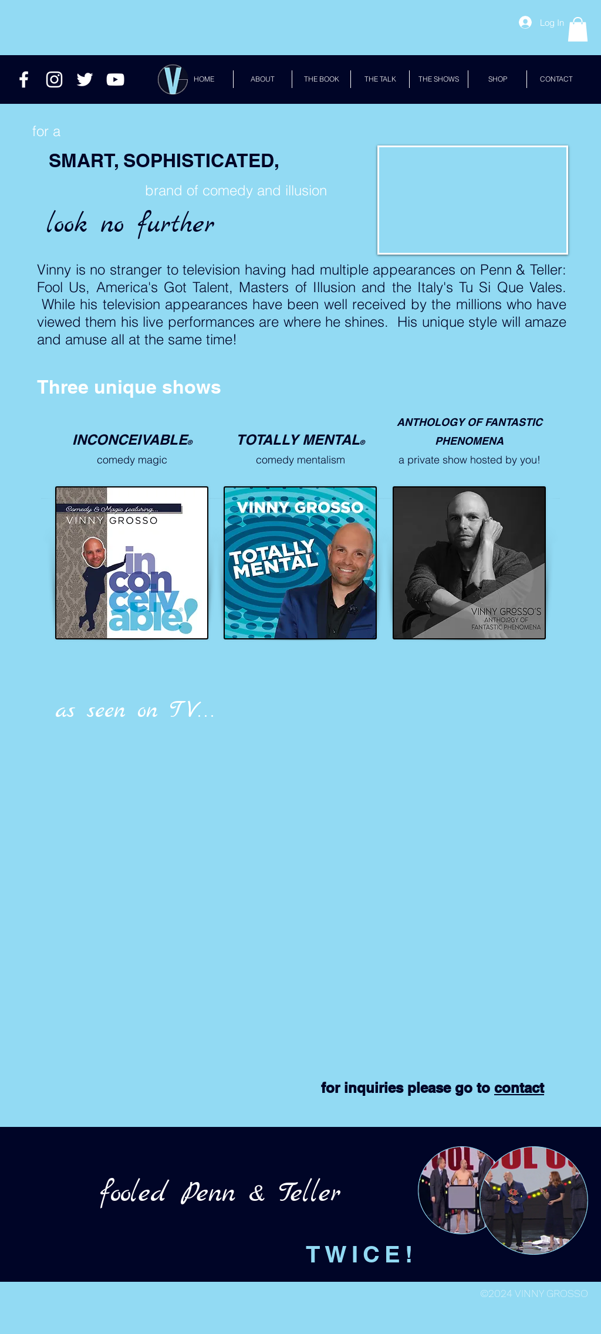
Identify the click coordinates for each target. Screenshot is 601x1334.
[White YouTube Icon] (115, 79)
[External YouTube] (201, 800)
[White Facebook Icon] (24, 79)
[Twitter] (85, 79)
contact (519, 1087)
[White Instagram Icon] (54, 79)
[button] (578, 29)
